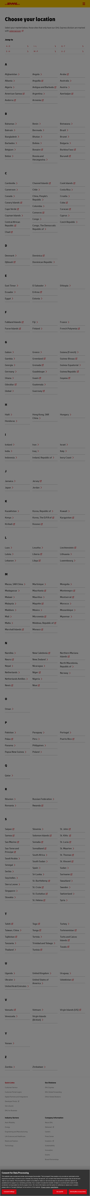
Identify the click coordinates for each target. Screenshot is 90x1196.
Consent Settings (9, 1192)
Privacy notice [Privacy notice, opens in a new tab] (45, 1187)
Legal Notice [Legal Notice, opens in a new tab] (54, 1187)
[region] (45, 1182)
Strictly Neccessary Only (78, 1192)
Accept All (60, 1192)
